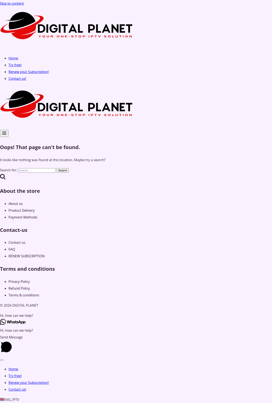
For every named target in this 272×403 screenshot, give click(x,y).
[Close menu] (1, 360)
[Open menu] (4, 133)
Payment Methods (22, 217)
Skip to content (12, 3)
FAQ (11, 249)
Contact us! (17, 78)
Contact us (16, 242)
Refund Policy (19, 288)
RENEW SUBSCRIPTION (26, 256)
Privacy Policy (19, 281)
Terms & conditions (23, 295)
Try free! (15, 65)
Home (13, 58)
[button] (136, 315)
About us (15, 203)
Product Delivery (21, 210)
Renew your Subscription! (28, 71)
